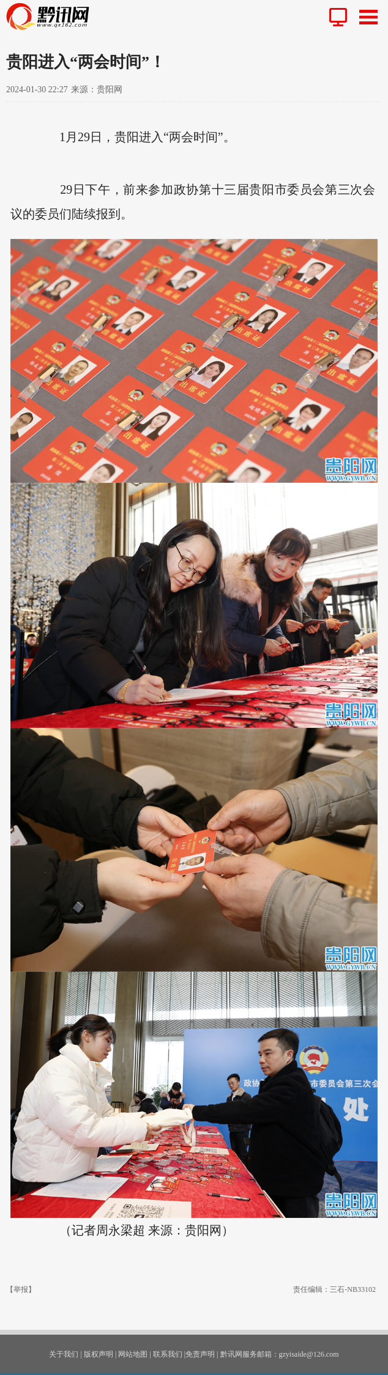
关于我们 (63, 1354)
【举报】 (20, 1289)
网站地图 (132, 1354)
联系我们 (167, 1354)
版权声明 (98, 1354)
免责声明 (200, 1354)
